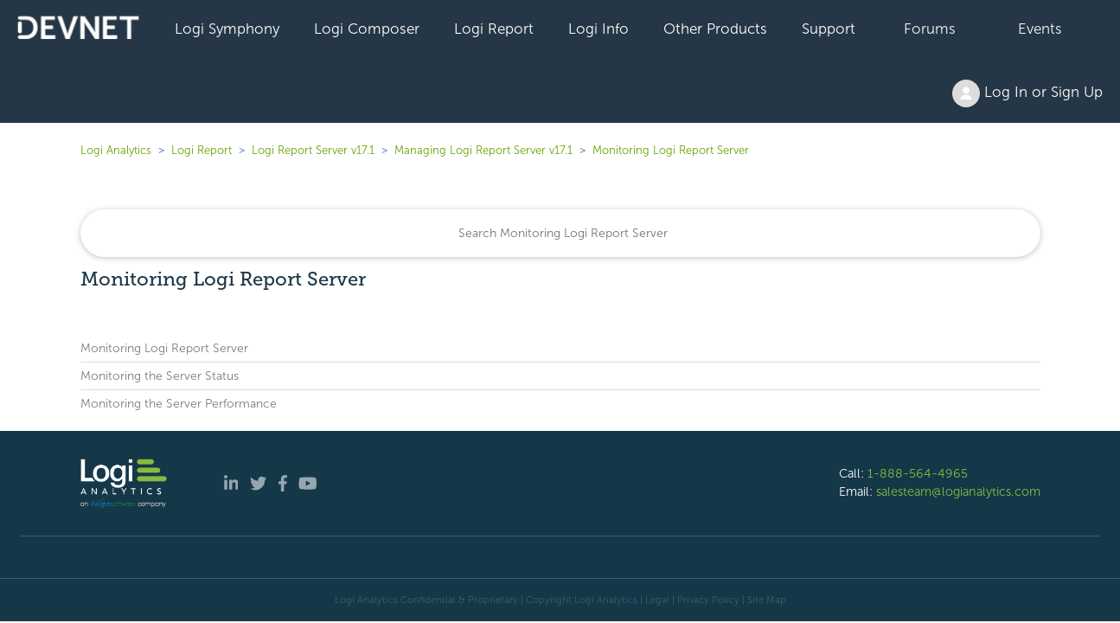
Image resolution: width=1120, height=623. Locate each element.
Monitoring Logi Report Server (670, 150)
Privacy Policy (708, 600)
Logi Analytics (115, 150)
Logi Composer (366, 28)
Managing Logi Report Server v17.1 (483, 150)
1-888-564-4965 (917, 473)
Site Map (766, 600)
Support (828, 28)
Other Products (715, 28)
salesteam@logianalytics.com (958, 491)
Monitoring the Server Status (159, 376)
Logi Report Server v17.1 (313, 150)
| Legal (654, 600)
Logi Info (598, 28)
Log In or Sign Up (1027, 93)
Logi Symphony (227, 28)
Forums (930, 28)
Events (1040, 28)
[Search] (560, 233)
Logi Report (494, 28)
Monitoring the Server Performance (178, 403)
